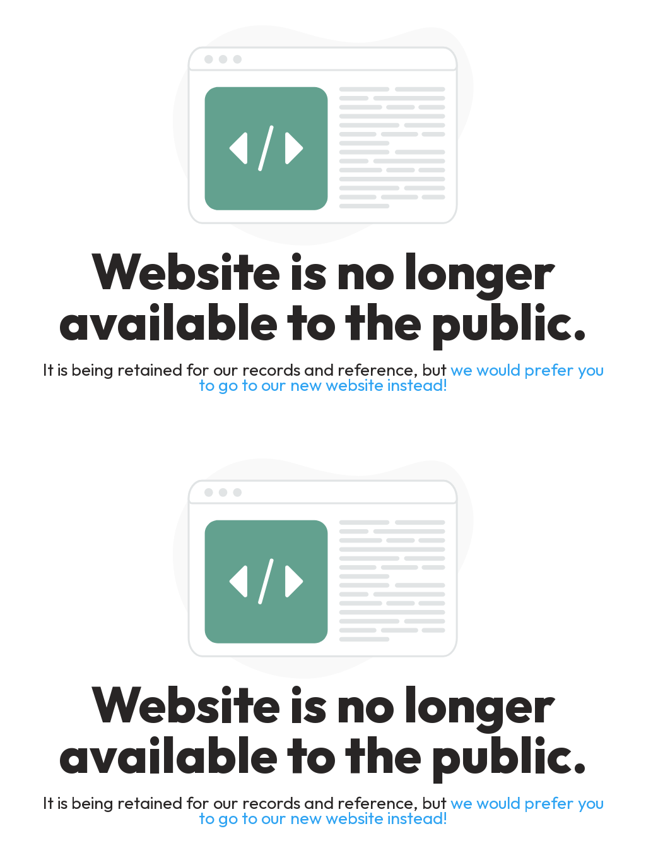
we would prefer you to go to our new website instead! (401, 377)
